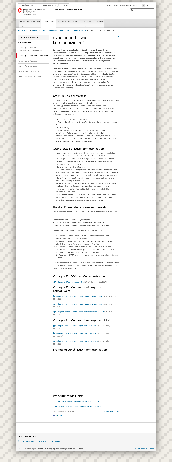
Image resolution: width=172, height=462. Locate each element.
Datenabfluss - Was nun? (28, 66)
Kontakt (122, 5)
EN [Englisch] (153, 5)
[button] (132, 10)
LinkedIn (57, 441)
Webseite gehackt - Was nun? (30, 76)
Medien (128, 5)
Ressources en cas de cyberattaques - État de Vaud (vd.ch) (76, 406)
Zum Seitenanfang (112, 411)
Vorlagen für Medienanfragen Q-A (81, 282)
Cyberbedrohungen (33, 21)
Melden (115, 5)
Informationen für (49, 22)
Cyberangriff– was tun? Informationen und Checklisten (30, 49)
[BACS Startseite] (52, 11)
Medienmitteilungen (28, 441)
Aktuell (22, 21)
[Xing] (58, 415)
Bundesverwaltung (27, 5)
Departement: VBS (48, 5)
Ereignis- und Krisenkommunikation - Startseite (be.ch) (75, 401)
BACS (64, 5)
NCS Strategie (73, 21)
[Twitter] (56, 415)
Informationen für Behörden (59, 30)
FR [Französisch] (147, 5)
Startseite (109, 5)
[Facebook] (54, 415)
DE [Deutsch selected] (144, 5)
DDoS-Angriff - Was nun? (28, 71)
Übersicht (135, 5)
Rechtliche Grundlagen (144, 449)
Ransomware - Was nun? (28, 61)
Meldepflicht (62, 21)
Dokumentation (85, 21)
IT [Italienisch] (149, 5)
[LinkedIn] (61, 415)
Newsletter (45, 441)
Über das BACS (98, 21)
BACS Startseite (23, 30)
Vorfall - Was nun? (79, 30)
